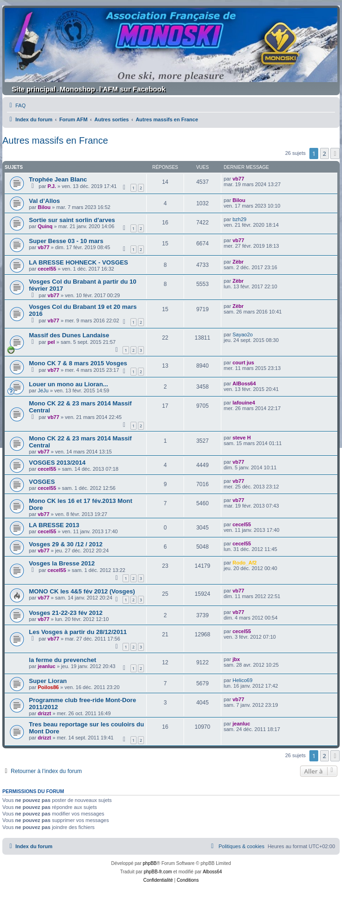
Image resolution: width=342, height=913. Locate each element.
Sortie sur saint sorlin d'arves (72, 219)
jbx (236, 659)
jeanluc (46, 666)
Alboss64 (212, 871)
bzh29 (239, 219)
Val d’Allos (44, 200)
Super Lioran (48, 680)
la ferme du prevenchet (62, 659)
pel (51, 342)
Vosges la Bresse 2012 (62, 563)
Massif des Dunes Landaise (69, 335)
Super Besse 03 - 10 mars (66, 240)
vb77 (238, 178)
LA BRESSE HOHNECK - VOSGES (78, 262)
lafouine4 (244, 402)
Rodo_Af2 (245, 562)
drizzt (44, 713)
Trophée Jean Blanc (58, 179)
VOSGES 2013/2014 (57, 462)
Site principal (33, 89)
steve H (242, 437)
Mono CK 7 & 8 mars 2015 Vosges (78, 363)
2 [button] (324, 153)
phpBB (150, 863)
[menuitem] (16, 105)
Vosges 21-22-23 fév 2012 (66, 612)
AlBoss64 (244, 383)
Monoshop (77, 89)
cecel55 (47, 269)
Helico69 (243, 680)
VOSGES (42, 481)
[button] (335, 153)
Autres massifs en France (55, 140)
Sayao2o (243, 334)
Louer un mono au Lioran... (68, 384)
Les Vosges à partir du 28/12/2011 (78, 631)
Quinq (45, 226)
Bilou (44, 207)
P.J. (52, 186)
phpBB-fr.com (158, 871)
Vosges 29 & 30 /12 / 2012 (66, 544)
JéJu (43, 390)
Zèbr (238, 262)
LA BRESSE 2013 (54, 525)
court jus (243, 362)
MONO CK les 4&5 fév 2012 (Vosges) (82, 591)
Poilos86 (48, 687)
